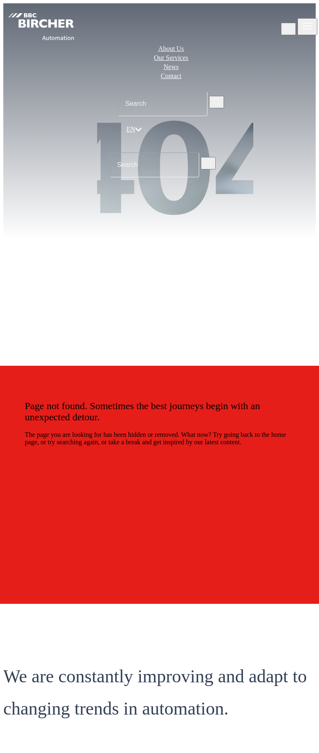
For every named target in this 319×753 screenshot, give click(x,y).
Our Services (171, 57)
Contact (171, 75)
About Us (171, 48)
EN (134, 129)
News (171, 66)
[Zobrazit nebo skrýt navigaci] (307, 26)
